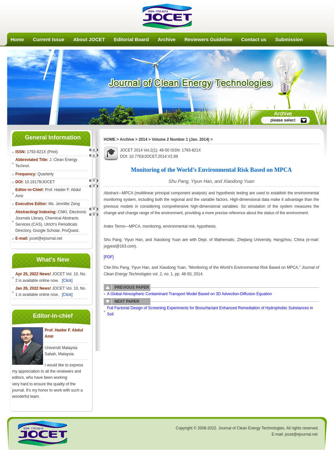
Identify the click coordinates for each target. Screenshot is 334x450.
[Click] (67, 280)
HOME (109, 139)
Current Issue (49, 39)
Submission (289, 39)
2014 (143, 139)
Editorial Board (131, 39)
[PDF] (109, 257)
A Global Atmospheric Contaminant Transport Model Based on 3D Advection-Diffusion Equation (189, 294)
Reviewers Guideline (208, 39)
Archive (166, 39)
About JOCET (89, 39)
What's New (53, 259)
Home (17, 39)
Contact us (253, 39)
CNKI (62, 212)
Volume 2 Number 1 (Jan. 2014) (180, 139)
